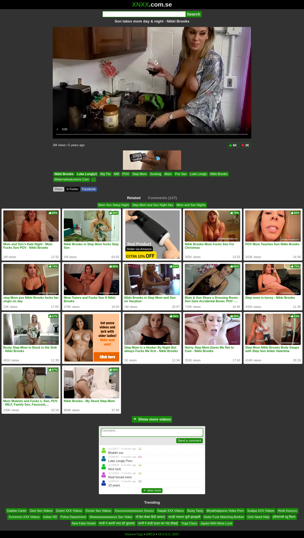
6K (233, 145)
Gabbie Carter (17, 510)
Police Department (73, 517)
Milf (116, 174)
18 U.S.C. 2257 (168, 534)
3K (245, 145)
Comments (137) (162, 198)
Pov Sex (181, 174)
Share (58, 189)
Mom (168, 174)
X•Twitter (72, 189)
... (93, 179)
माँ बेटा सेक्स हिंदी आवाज (150, 517)
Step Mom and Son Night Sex (152, 205)
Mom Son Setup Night (113, 205)
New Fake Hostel (84, 523)
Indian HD (50, 517)
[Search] (144, 14)
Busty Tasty (195, 510)
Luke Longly (198, 174)
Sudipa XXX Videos (260, 510)
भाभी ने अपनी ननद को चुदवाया (116, 523)
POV (125, 174)
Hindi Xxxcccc (287, 510)
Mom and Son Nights (191, 205)
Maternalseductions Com (71, 179)
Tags (139, 534)
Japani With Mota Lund (216, 523)
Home (129, 534)
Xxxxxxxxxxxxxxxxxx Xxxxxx (134, 510)
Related (134, 198)
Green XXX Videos (69, 510)
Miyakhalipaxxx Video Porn (225, 510)
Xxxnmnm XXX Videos (24, 517)
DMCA (150, 534)
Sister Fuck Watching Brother (224, 517)
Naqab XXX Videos (170, 510)
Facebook (89, 189)
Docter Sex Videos (98, 510)
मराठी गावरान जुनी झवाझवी (184, 517)
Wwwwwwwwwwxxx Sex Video (110, 517)
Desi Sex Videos (41, 510)
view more (152, 490)
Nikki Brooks (63, 174)
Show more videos (152, 419)
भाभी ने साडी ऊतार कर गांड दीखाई (158, 523)
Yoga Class (189, 523)
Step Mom (139, 174)
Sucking (155, 174)
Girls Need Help (258, 517)
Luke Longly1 (87, 174)
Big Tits (105, 174)
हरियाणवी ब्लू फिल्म (284, 517)
